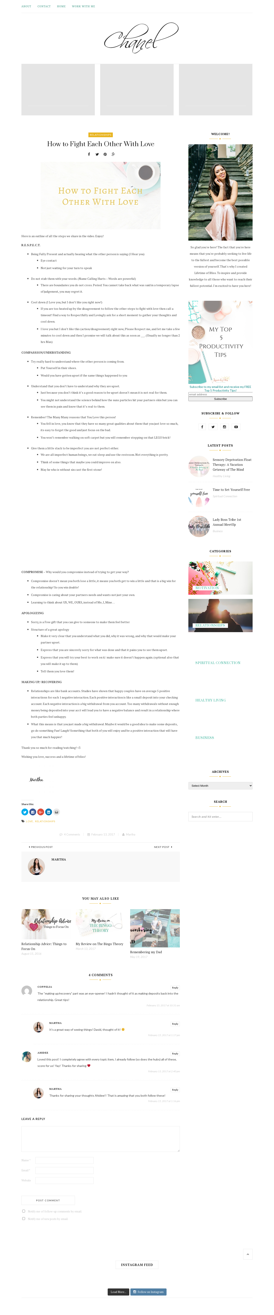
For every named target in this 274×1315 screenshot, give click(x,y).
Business (218, 531)
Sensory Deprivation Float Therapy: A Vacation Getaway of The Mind (232, 464)
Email (25, 1170)
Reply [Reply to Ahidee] (175, 1053)
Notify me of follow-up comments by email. (55, 1211)
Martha (130, 834)
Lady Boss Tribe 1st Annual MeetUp (227, 522)
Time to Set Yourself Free (231, 489)
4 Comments (72, 834)
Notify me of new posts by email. (48, 1219)
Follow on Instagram (148, 1292)
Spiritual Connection (225, 496)
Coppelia (44, 987)
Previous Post (41, 847)
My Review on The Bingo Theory (99, 944)
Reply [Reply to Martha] (175, 1023)
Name (26, 1160)
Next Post (163, 847)
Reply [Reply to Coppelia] (175, 987)
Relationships (100, 134)
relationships (45, 821)
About (26, 6)
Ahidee (42, 1052)
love (29, 821)
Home (61, 6)
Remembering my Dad (146, 952)
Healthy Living (221, 476)
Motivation (207, 588)
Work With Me (83, 6)
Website (26, 1180)
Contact (44, 6)
